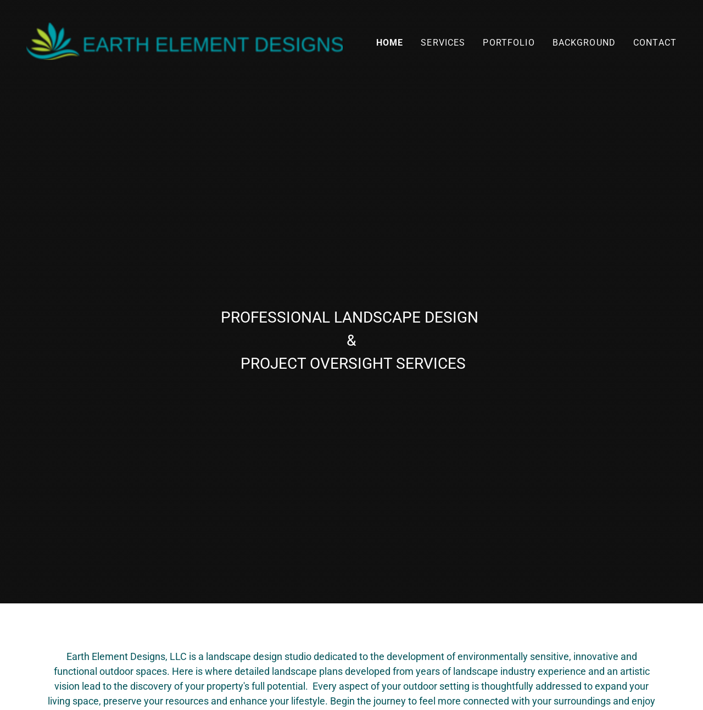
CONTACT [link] (655, 42)
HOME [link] (390, 42)
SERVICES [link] (443, 42)
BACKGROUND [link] (584, 42)
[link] (184, 40)
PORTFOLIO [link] (508, 42)
